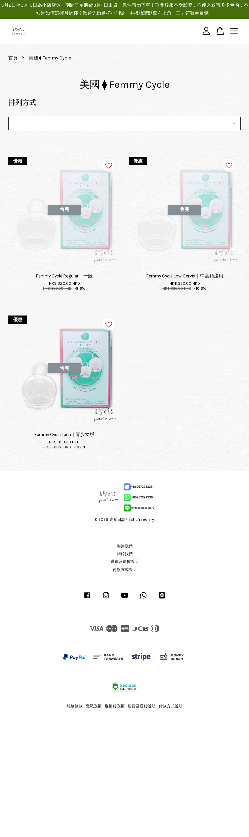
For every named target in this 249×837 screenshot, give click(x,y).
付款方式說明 (125, 569)
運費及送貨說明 (125, 561)
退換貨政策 (115, 706)
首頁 (13, 58)
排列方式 (22, 102)
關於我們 (125, 554)
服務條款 (75, 706)
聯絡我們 (125, 546)
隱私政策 (94, 706)
